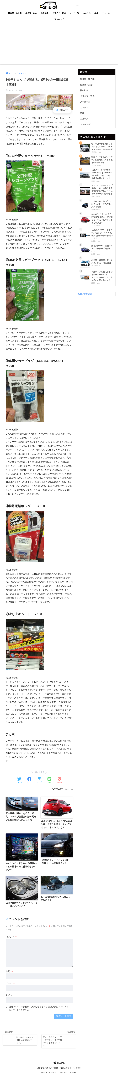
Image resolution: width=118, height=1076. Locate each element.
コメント (11, 937)
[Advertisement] (59, 45)
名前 (9, 972)
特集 (96, 13)
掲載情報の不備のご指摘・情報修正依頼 (54, 1069)
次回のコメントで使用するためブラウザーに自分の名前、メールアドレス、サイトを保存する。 (39, 1009)
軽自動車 (44, 13)
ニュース (106, 13)
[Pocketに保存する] (59, 780)
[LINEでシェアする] (49, 780)
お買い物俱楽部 (85, 295)
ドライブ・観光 (59, 13)
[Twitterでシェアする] (19, 780)
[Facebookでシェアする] (29, 780)
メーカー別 (74, 13)
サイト (9, 996)
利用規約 (77, 1069)
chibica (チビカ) (57, 5)
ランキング (59, 19)
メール (10, 984)
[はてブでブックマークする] (39, 780)
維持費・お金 (31, 13)
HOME (59, 1063)
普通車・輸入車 (15, 13)
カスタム (87, 13)
